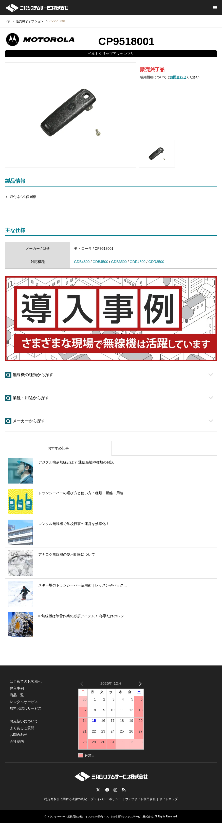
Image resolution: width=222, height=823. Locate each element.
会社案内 (17, 741)
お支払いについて (24, 721)
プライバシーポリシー (106, 799)
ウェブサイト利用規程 (140, 799)
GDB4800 (81, 262)
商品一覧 (17, 695)
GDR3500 (156, 262)
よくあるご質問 (22, 728)
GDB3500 (118, 262)
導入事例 (17, 688)
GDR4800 (137, 262)
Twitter (98, 789)
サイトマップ (168, 799)
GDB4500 (100, 262)
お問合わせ (178, 77)
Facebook (106, 789)
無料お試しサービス (26, 708)
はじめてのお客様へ (26, 681)
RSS (124, 789)
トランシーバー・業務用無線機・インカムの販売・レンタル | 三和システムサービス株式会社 (100, 816)
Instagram (115, 789)
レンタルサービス (24, 702)
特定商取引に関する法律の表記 (65, 799)
